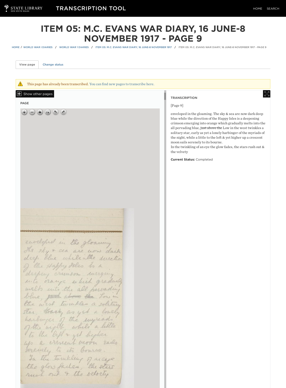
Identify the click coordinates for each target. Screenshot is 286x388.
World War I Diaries (38, 47)
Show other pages (38, 94)
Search (273, 8)
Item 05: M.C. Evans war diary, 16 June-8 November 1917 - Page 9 (222, 47)
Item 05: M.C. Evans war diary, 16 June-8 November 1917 (133, 47)
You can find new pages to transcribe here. (121, 84)
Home (257, 8)
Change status (53, 64)
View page (29, 64)
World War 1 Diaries (74, 47)
